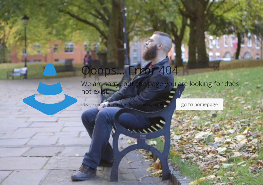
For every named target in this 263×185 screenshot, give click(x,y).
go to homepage (199, 104)
